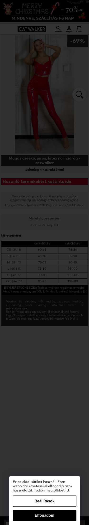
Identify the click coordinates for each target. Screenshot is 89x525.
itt (67, 490)
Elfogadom (44, 515)
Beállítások (44, 501)
